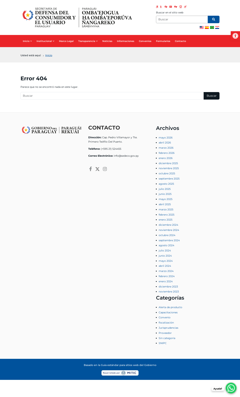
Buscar (211, 95)
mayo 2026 (166, 137)
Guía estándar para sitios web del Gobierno (128, 365)
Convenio (164, 317)
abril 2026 (165, 142)
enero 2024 (166, 281)
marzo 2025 (166, 209)
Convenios (145, 41)
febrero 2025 (166, 214)
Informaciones (125, 41)
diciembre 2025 (168, 163)
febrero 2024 (167, 276)
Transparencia (86, 41)
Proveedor (165, 333)
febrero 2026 (167, 153)
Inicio (26, 41)
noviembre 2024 (169, 230)
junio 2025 (165, 194)
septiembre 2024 (169, 240)
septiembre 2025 (169, 178)
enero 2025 (165, 219)
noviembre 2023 (169, 291)
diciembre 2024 (168, 224)
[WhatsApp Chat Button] (231, 388)
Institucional (44, 41)
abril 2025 (165, 204)
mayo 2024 (166, 260)
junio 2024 (165, 255)
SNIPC (163, 343)
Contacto (180, 41)
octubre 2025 (167, 173)
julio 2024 (165, 250)
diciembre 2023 (168, 286)
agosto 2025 (166, 183)
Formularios (163, 41)
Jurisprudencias (168, 327)
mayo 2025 (165, 199)
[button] (235, 36)
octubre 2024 (167, 235)
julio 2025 (165, 189)
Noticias (107, 41)
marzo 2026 (166, 147)
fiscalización (166, 322)
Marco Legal (66, 41)
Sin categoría (167, 338)
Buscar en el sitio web (169, 12)
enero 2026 (166, 158)
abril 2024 (165, 265)
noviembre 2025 (169, 168)
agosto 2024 (166, 245)
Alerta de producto (170, 307)
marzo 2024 (166, 271)
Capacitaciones (168, 312)
